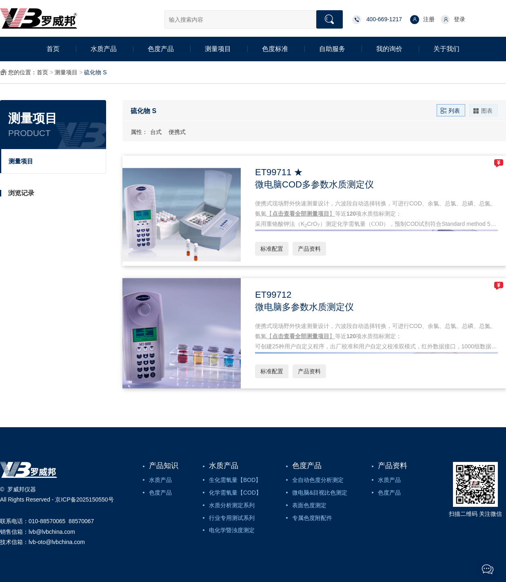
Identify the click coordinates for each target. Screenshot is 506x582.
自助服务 (332, 48)
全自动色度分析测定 (318, 480)
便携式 (177, 132)
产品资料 (309, 248)
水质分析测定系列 (232, 505)
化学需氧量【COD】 (235, 492)
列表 (450, 110)
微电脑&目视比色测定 (319, 492)
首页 (53, 48)
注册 (422, 19)
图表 (483, 110)
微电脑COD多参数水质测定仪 (314, 184)
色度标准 (275, 48)
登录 (453, 19)
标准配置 (271, 248)
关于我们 (446, 48)
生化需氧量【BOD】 (235, 480)
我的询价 (389, 48)
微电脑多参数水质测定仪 (304, 307)
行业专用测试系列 (232, 518)
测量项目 (218, 48)
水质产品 (104, 48)
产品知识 (163, 466)
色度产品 (161, 48)
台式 (156, 132)
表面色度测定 (309, 505)
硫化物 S (95, 72)
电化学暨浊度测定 (232, 530)
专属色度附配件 (312, 518)
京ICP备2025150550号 (84, 499)
